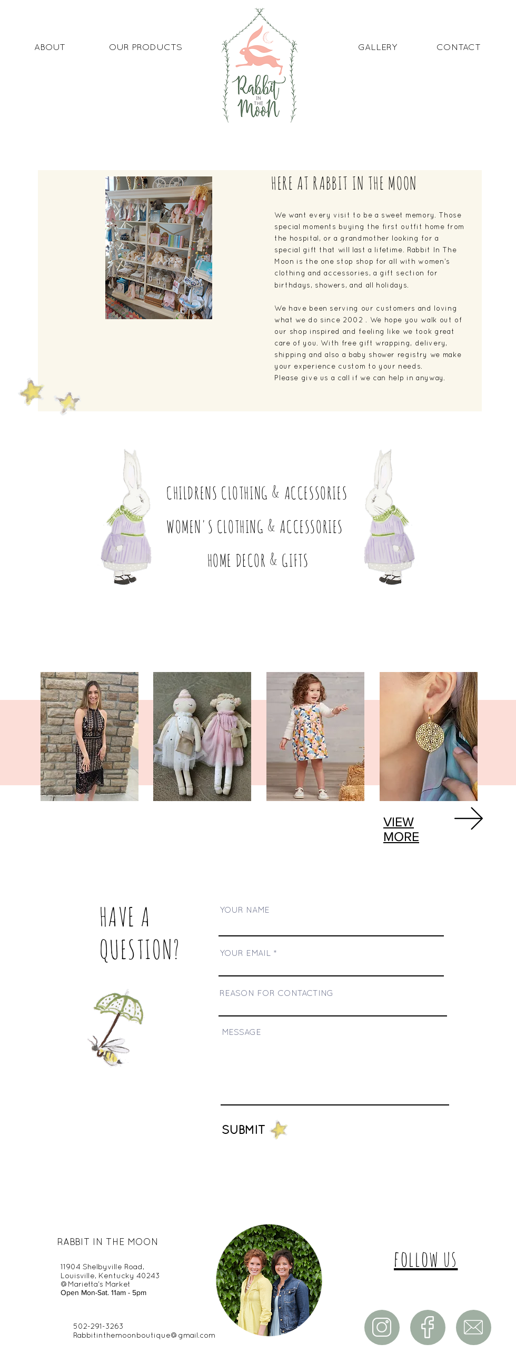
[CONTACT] (458, 47)
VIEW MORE (401, 829)
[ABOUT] (49, 47)
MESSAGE (241, 1032)
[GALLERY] (377, 47)
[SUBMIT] (216, 1131)
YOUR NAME (245, 910)
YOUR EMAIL (245, 953)
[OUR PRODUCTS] (145, 47)
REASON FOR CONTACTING (276, 993)
